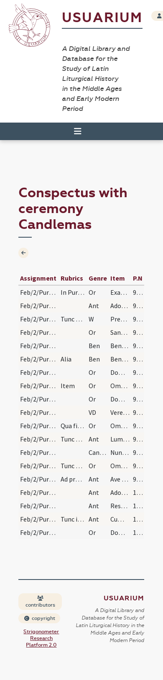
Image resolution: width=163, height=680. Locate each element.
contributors (40, 602)
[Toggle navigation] (78, 131)
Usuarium (102, 18)
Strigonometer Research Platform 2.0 (41, 638)
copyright (39, 618)
